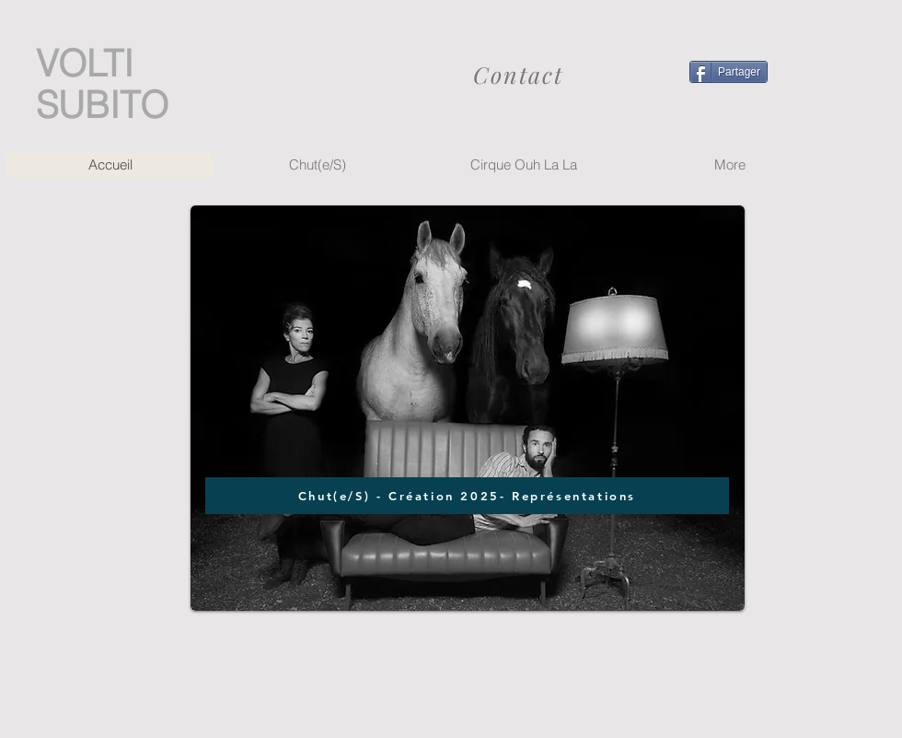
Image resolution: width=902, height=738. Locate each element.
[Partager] (728, 72)
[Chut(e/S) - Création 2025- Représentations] (467, 495)
